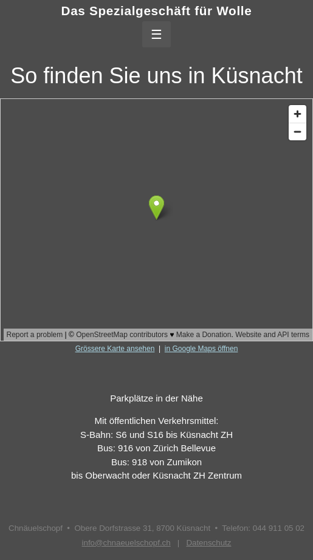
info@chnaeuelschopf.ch (126, 542)
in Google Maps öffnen (201, 348)
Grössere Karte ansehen (115, 348)
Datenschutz (208, 542)
